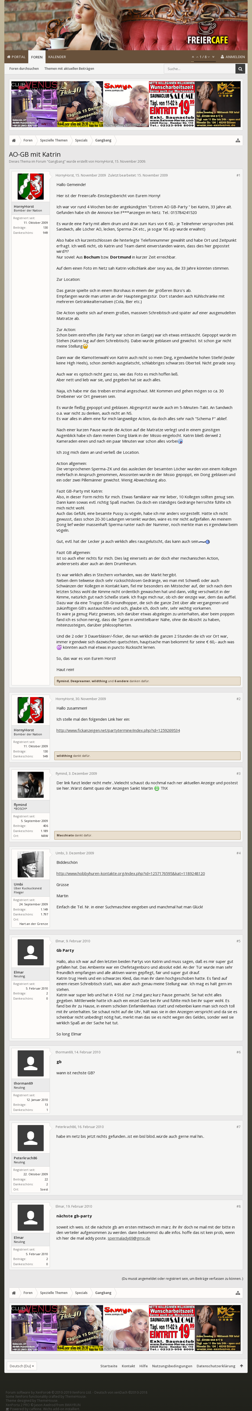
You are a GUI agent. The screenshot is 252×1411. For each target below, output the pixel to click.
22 (46, 1179)
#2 (239, 699)
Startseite (108, 1365)
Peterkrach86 (25, 1158)
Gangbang (56, 161)
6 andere (121, 681)
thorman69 (23, 1083)
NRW (44, 836)
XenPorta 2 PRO (18, 1405)
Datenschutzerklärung (216, 1365)
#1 (239, 175)
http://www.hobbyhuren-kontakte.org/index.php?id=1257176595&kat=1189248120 (130, 873)
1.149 (44, 909)
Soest (44, 1189)
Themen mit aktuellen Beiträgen (69, 68)
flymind (63, 681)
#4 (239, 853)
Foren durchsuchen (24, 68)
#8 (239, 1206)
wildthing (99, 681)
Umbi (18, 884)
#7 (239, 1127)
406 (45, 826)
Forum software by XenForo (49, 1392)
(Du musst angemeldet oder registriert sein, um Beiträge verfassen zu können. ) (182, 1278)
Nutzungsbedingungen (172, 1365)
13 (46, 1105)
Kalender (57, 56)
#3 (239, 773)
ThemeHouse (75, 1396)
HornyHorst (104, 161)
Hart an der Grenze (34, 924)
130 (45, 227)
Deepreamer (80, 681)
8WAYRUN (73, 1405)
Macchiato (65, 835)
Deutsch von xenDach (120, 1392)
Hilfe (143, 1365)
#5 (239, 941)
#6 (239, 1052)
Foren (37, 57)
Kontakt (128, 1365)
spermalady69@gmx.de (129, 1238)
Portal (18, 56)
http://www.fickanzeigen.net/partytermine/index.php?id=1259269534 (118, 730)
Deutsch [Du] (20, 1365)
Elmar (19, 972)
